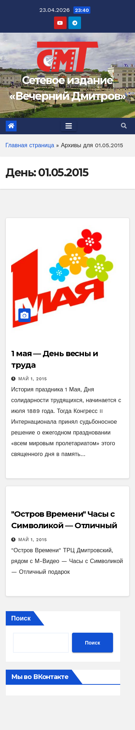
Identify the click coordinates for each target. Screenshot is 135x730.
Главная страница (29, 145)
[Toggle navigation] (69, 126)
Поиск (21, 618)
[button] (124, 125)
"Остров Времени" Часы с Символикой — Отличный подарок (64, 525)
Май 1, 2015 (32, 378)
